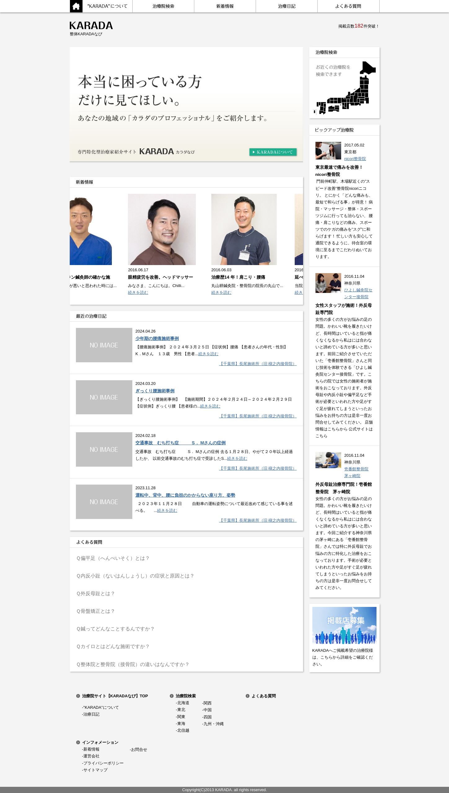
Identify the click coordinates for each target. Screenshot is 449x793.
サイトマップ (95, 770)
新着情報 (91, 749)
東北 (181, 709)
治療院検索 (186, 696)
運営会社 (91, 756)
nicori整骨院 (355, 158)
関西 (208, 703)
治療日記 (91, 714)
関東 (181, 716)
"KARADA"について (101, 707)
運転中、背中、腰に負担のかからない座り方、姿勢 (185, 495)
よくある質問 (264, 696)
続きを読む (140, 292)
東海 (181, 723)
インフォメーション (100, 742)
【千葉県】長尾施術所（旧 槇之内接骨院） (258, 363)
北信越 (183, 730)
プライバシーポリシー (103, 763)
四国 (208, 717)
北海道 (183, 702)
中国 (208, 710)
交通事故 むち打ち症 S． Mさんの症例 (180, 442)
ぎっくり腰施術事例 (154, 390)
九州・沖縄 (214, 723)
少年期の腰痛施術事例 (157, 338)
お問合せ (139, 749)
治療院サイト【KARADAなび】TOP (115, 696)
